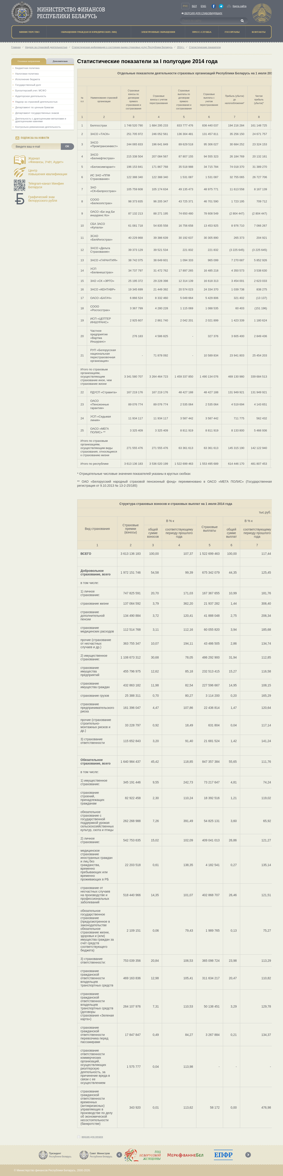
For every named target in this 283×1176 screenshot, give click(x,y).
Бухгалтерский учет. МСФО (30, 90)
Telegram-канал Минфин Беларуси (46, 185)
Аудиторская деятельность (30, 96)
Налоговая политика (27, 73)
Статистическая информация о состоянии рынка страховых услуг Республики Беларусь (122, 47)
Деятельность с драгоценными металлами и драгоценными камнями (40, 120)
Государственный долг (28, 85)
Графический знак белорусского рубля (42, 198)
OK (67, 146)
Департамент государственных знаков (37, 113)
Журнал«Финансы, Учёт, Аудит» (46, 160)
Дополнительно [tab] (60, 61)
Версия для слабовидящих (201, 13)
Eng (203, 6)
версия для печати (92, 1136)
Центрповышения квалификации (47, 172)
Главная (16, 47)
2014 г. (180, 47)
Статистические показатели (205, 47)
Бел (194, 6)
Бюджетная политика (27, 68)
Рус (185, 6)
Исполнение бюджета (27, 79)
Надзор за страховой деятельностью (46, 47)
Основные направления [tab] (29, 61)
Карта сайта (239, 6)
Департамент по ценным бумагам (34, 107)
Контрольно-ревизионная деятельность (38, 127)
